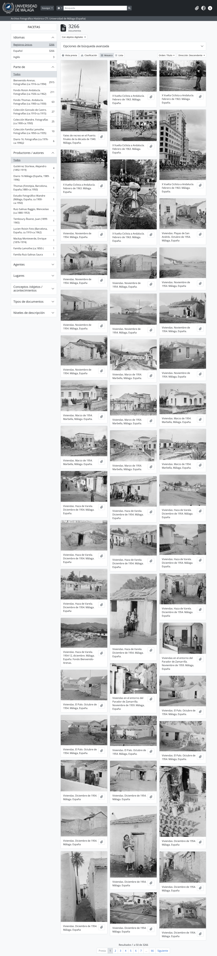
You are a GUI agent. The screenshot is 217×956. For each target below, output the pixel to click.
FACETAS (34, 27)
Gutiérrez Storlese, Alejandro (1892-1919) (33, 168)
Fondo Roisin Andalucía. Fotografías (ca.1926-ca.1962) (33, 92)
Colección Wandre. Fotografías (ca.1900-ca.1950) (33, 121)
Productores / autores (28, 153)
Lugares (18, 276)
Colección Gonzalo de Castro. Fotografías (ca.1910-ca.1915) (33, 111)
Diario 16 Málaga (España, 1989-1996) (33, 177)
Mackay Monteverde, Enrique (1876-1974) (33, 240)
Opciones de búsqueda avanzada (86, 46)
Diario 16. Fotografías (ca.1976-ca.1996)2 (33, 141)
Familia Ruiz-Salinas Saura (33, 255)
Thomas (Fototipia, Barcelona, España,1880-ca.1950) (33, 187)
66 (152, 950)
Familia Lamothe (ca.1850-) (33, 249)
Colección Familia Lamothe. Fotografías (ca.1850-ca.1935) (33, 131)
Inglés (33, 57)
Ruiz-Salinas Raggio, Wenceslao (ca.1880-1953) (33, 210)
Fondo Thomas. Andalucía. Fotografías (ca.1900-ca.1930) (33, 101)
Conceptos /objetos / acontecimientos (27, 288)
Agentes (19, 264)
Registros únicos (33, 45)
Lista (119, 55)
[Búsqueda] (95, 8)
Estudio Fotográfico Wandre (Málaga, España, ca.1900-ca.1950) (33, 199)
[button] (196, 8)
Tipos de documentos (28, 302)
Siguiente (162, 950)
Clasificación (89, 55)
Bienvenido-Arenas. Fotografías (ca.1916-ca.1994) (33, 82)
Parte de (19, 67)
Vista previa (69, 55)
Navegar (46, 8)
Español (33, 51)
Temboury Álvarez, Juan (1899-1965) (33, 220)
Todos (16, 74)
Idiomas (19, 37)
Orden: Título (166, 55)
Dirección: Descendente (190, 55)
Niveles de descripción (29, 313)
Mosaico (107, 55)
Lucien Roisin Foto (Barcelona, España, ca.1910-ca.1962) (33, 230)
